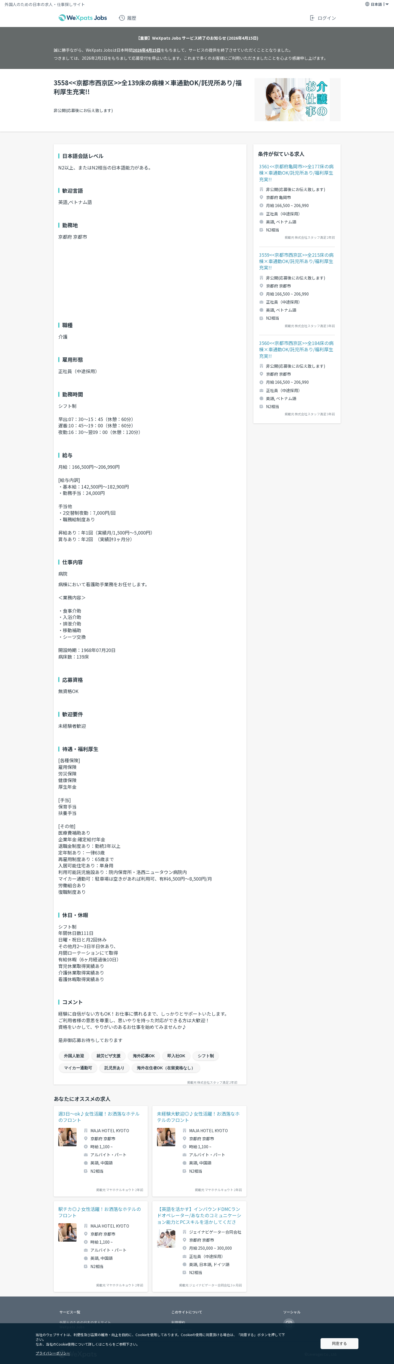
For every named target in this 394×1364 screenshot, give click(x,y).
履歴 (127, 17)
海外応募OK (144, 1056)
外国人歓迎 (74, 1056)
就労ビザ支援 (108, 1056)
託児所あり (114, 1068)
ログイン (322, 17)
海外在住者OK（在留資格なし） (166, 1068)
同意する (339, 1343)
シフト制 (206, 1056)
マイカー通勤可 (78, 1068)
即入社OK (176, 1056)
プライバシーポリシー (53, 1353)
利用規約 (178, 1322)
